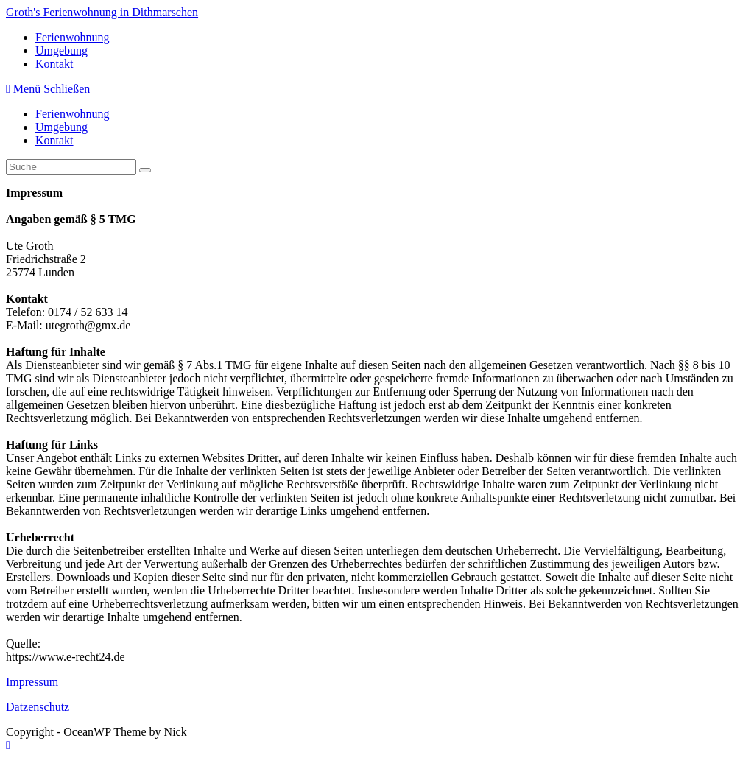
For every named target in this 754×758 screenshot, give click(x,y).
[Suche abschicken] (145, 170)
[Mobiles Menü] (48, 89)
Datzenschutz (37, 707)
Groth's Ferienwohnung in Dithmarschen (102, 12)
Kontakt (54, 140)
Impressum (32, 681)
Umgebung (61, 127)
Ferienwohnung (72, 114)
